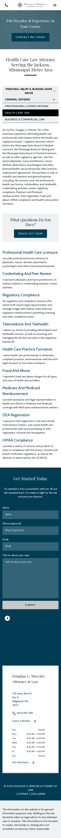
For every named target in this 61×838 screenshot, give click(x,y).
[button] (54, 5)
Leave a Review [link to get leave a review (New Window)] (24, 721)
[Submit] (30, 605)
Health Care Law (17, 112)
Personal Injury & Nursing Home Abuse (29, 91)
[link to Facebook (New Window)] (7, 618)
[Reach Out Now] (30, 233)
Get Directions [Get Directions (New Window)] (23, 763)
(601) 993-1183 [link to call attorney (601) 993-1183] (22, 712)
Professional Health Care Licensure (30, 252)
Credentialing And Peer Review (26, 273)
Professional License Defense (27, 106)
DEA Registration (16, 415)
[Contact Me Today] (31, 37)
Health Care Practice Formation (27, 349)
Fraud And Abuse (16, 370)
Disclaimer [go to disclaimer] (38, 793)
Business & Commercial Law (25, 119)
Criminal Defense (17, 99)
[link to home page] (30, 4)
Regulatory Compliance (21, 295)
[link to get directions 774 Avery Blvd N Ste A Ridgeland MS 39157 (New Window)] (30, 701)
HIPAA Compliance (17, 440)
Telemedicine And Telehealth (25, 324)
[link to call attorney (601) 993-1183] (6, 5)
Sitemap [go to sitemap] (23, 793)
